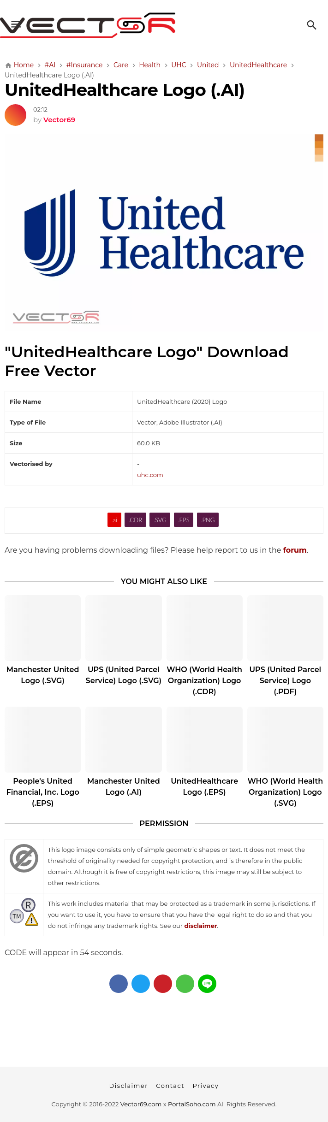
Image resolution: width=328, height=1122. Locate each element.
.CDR (135, 520)
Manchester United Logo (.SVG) (42, 675)
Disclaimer (128, 1085)
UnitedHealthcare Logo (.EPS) (204, 787)
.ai (114, 520)
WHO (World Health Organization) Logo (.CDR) (204, 680)
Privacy (205, 1085)
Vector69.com (140, 1104)
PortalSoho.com (192, 1104)
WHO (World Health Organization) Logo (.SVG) (285, 792)
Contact (170, 1085)
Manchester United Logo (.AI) (123, 787)
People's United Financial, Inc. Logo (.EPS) (42, 792)
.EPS (184, 520)
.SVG (160, 520)
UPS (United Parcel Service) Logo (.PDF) (286, 680)
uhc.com (150, 474)
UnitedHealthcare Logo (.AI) (125, 89)
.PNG (208, 520)
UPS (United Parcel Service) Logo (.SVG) (124, 675)
